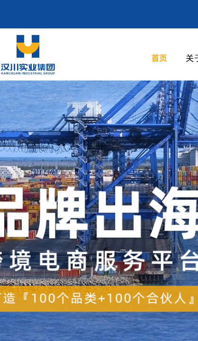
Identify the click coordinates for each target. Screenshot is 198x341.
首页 (159, 58)
